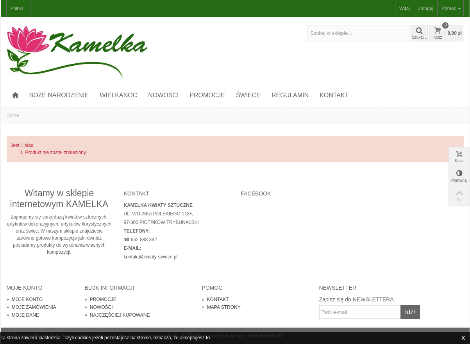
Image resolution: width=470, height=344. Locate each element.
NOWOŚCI (163, 95)
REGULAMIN (290, 95)
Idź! (410, 312)
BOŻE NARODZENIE (59, 95)
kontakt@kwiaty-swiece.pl (151, 257)
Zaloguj (425, 8)
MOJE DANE (23, 315)
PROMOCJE (207, 95)
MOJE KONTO (25, 299)
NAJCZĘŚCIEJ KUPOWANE (117, 315)
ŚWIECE (248, 95)
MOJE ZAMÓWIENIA (31, 307)
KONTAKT (334, 95)
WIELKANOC (118, 95)
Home (13, 115)
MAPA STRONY (221, 307)
